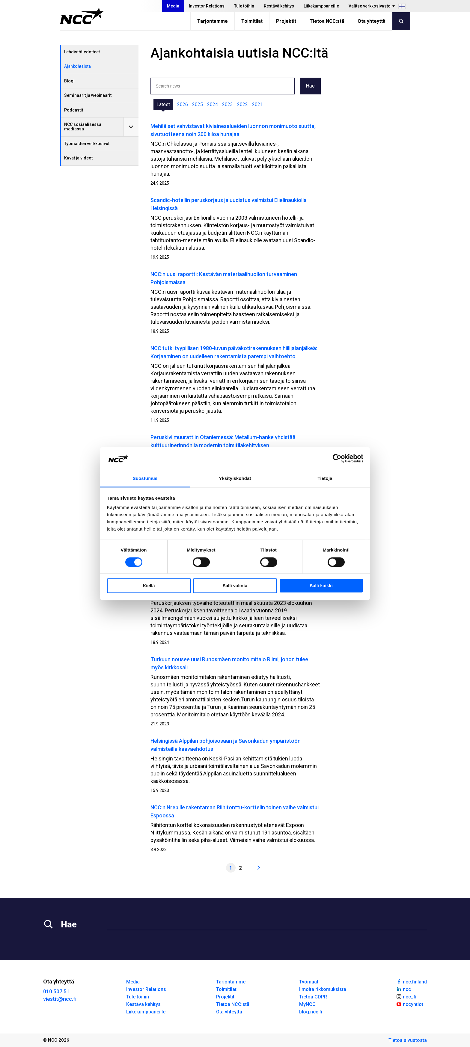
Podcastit (73, 110)
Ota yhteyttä (371, 21)
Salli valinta (235, 585)
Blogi (69, 81)
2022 (242, 104)
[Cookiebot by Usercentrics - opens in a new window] (337, 458)
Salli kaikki (321, 585)
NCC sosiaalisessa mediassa (82, 126)
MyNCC (307, 1004)
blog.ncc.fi (310, 1012)
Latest (163, 104)
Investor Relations (207, 6)
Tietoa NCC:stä (327, 21)
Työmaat (308, 982)
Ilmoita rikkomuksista (322, 989)
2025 (197, 104)
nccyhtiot (409, 1004)
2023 (227, 104)
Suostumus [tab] (145, 478)
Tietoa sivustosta (407, 1040)
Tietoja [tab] (325, 478)
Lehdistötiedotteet (82, 51)
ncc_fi (406, 996)
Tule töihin (244, 6)
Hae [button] (310, 85)
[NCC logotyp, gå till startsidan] (82, 16)
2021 (257, 104)
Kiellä (149, 585)
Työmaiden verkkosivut (86, 143)
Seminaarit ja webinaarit (88, 95)
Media (173, 6)
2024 (212, 104)
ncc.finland (411, 981)
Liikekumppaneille (321, 6)
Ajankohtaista (77, 66)
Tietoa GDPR (313, 997)
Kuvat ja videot (78, 158)
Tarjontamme (212, 21)
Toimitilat (252, 21)
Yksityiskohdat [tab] (235, 478)
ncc (403, 989)
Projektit (286, 21)
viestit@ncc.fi (59, 999)
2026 (182, 104)
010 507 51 (56, 991)
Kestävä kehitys (279, 6)
